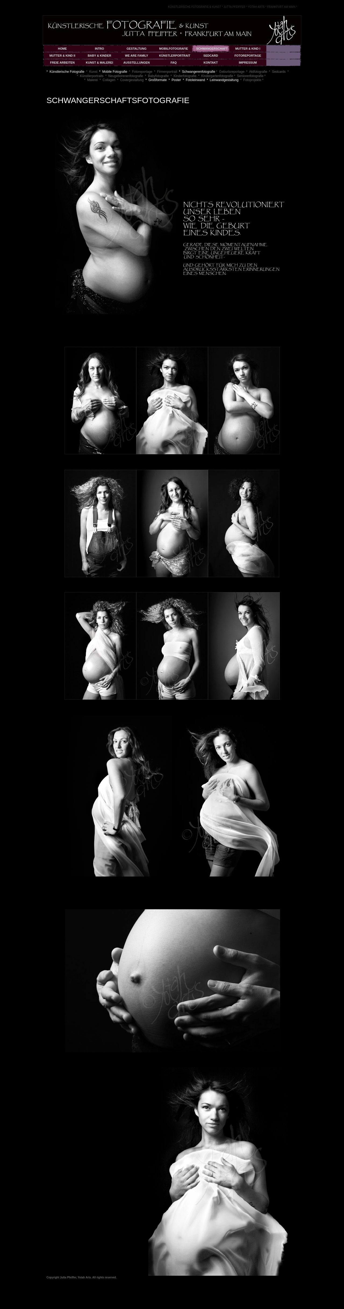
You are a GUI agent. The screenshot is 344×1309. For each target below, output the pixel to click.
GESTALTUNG (136, 48)
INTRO (99, 48)
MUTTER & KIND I (247, 48)
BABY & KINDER (99, 55)
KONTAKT (211, 62)
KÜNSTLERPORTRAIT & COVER (174, 56)
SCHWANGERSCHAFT (212, 48)
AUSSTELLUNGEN (136, 62)
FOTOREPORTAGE (247, 55)
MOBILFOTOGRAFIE (173, 48)
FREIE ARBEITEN (62, 62)
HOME (62, 48)
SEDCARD (210, 55)
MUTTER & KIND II (62, 55)
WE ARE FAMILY (136, 55)
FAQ (174, 62)
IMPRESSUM (248, 62)
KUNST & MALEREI (99, 62)
